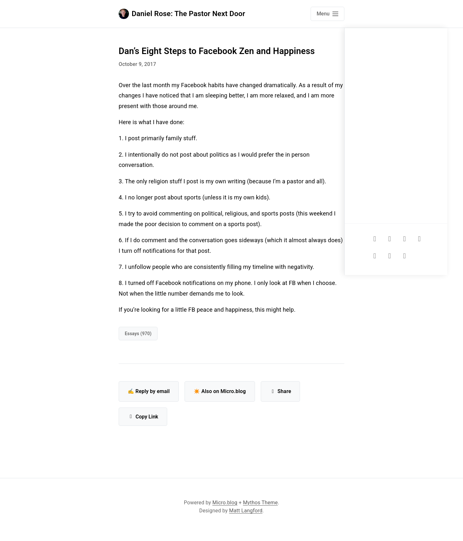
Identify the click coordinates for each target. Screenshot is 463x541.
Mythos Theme (260, 503)
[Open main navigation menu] (327, 14)
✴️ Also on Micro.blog (220, 391)
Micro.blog (225, 503)
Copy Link (143, 417)
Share (280, 391)
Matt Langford (246, 511)
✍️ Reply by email (149, 391)
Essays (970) (138, 333)
